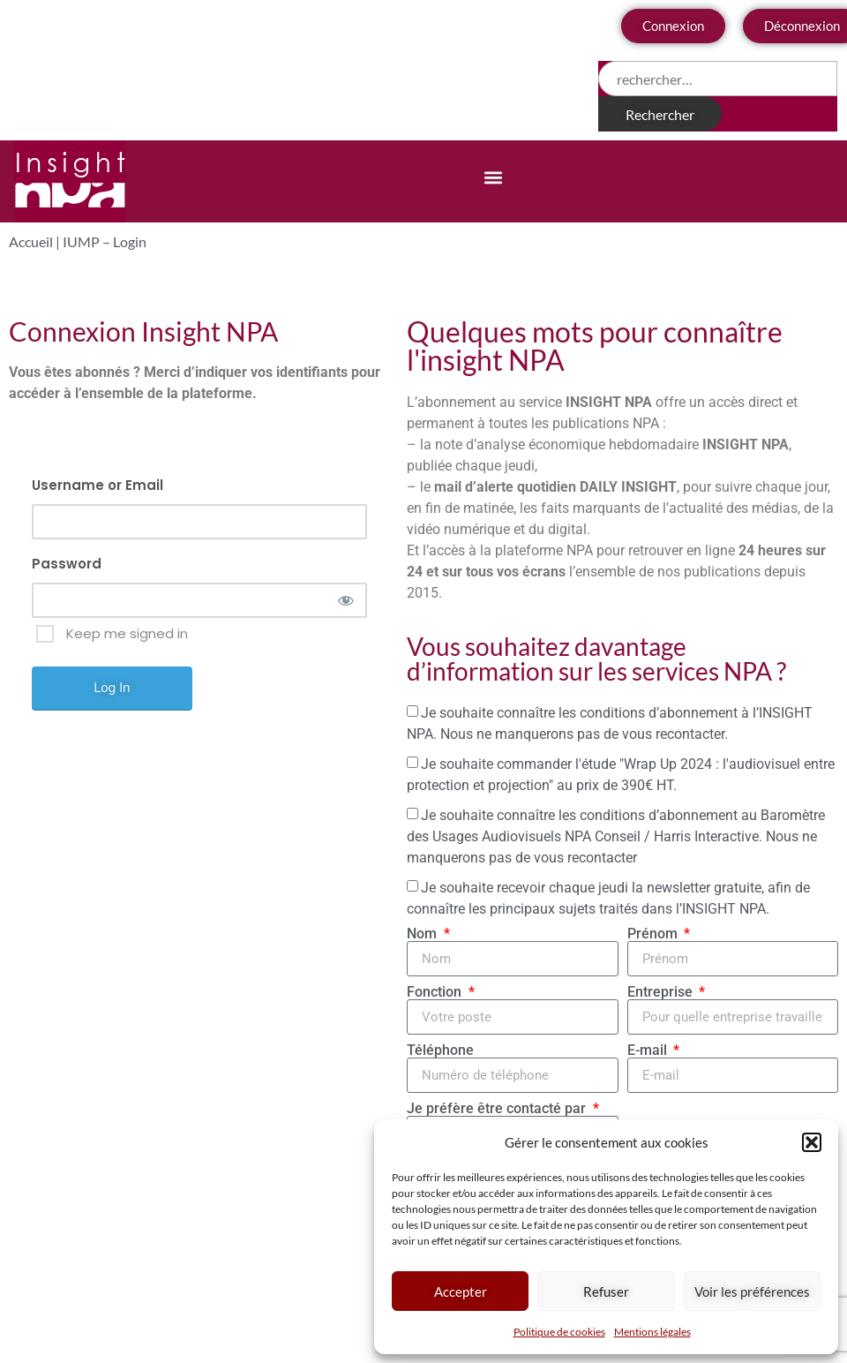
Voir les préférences (752, 1291)
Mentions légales (652, 1331)
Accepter (460, 1291)
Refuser (606, 1291)
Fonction (436, 992)
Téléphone (440, 1050)
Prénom (654, 934)
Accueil (31, 241)
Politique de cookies (559, 1331)
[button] (812, 1142)
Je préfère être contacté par (498, 1109)
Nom (423, 934)
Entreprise (661, 992)
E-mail (649, 1050)
